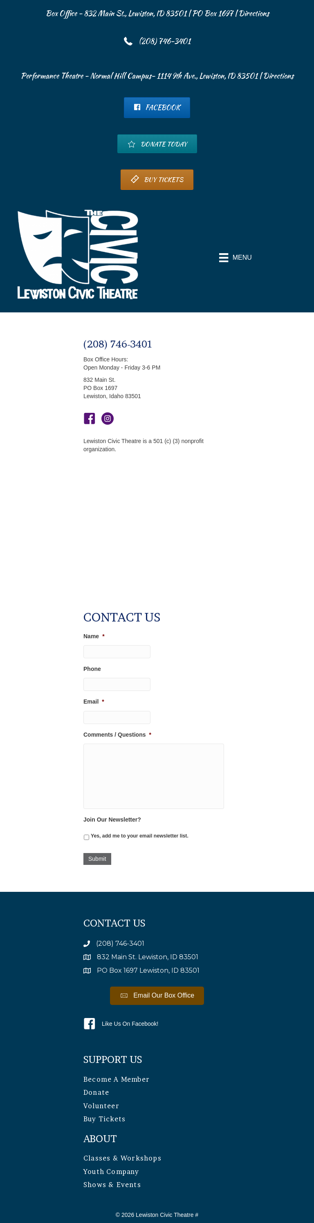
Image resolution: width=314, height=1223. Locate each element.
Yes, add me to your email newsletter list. (139, 836)
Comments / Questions (117, 734)
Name (94, 636)
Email (93, 701)
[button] (157, 996)
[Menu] (235, 257)
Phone (92, 669)
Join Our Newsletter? (112, 819)
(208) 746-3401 (118, 344)
